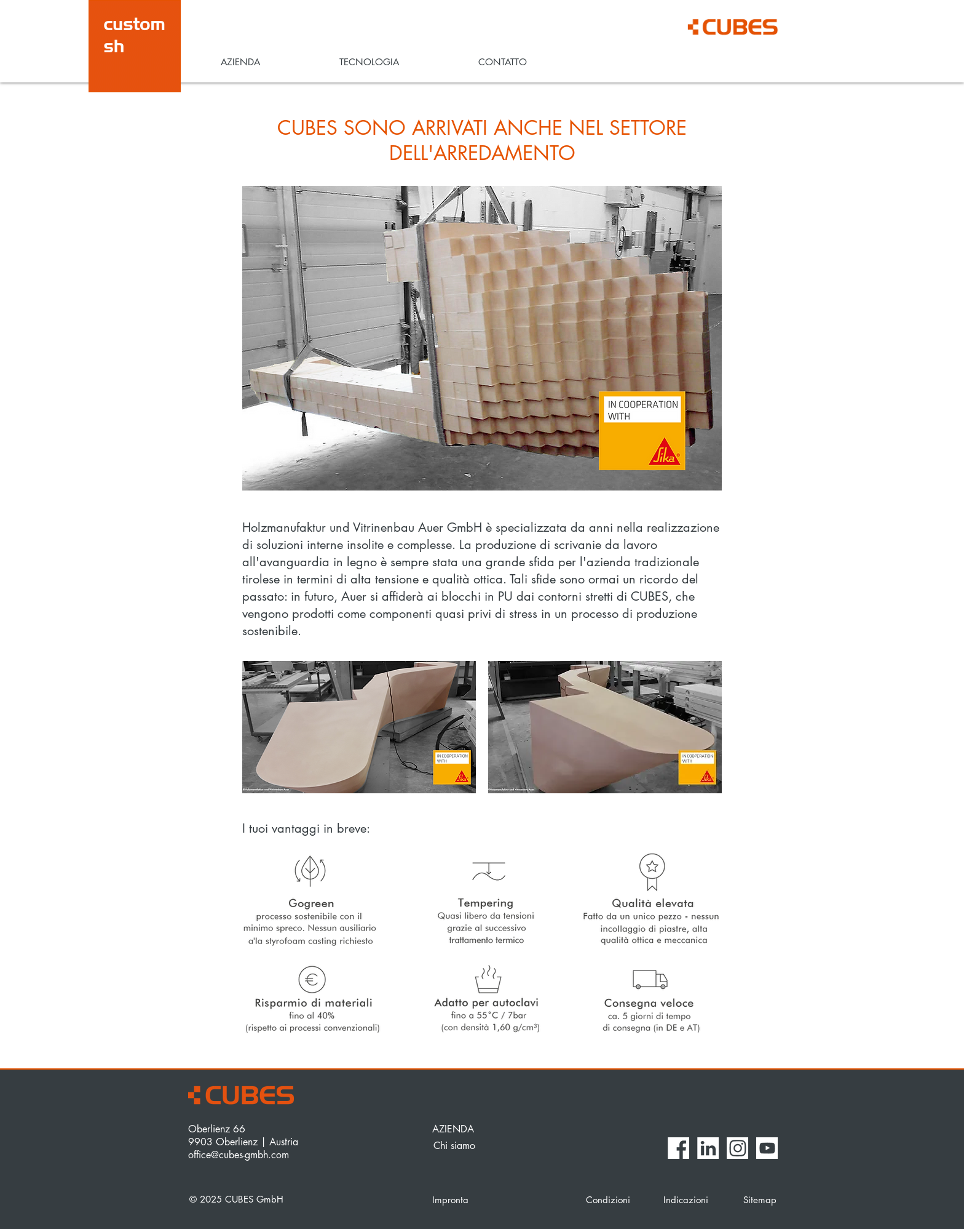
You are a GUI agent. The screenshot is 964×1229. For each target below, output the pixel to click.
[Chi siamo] (476, 1145)
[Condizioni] (616, 1199)
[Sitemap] (760, 1199)
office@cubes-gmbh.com (238, 1154)
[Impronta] (498, 1199)
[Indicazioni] (688, 1199)
